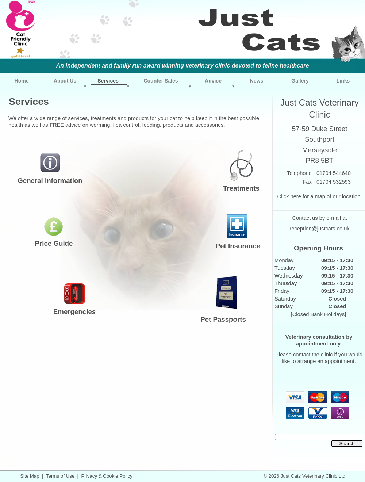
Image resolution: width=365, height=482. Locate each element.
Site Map (29, 476)
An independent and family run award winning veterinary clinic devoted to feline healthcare (182, 65)
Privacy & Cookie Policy (106, 476)
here (295, 196)
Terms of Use (60, 476)
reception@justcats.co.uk (319, 229)
